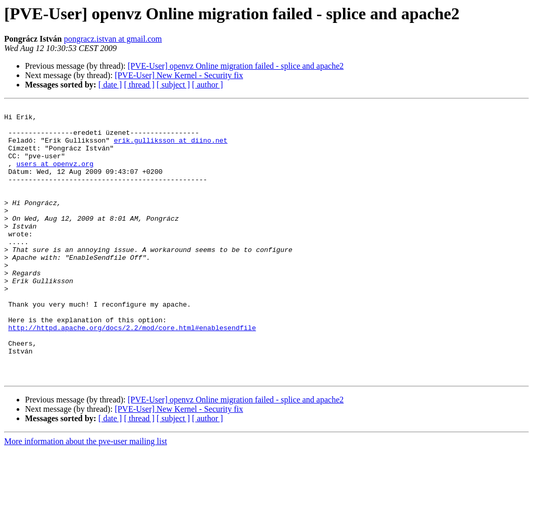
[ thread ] (139, 84)
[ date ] (110, 84)
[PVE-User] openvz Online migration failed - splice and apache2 (236, 65)
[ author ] (207, 84)
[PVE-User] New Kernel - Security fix (179, 75)
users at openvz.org (54, 176)
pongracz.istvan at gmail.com (113, 38)
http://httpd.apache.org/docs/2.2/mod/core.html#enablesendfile (132, 372)
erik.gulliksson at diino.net (170, 148)
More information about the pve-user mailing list (85, 495)
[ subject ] (173, 84)
